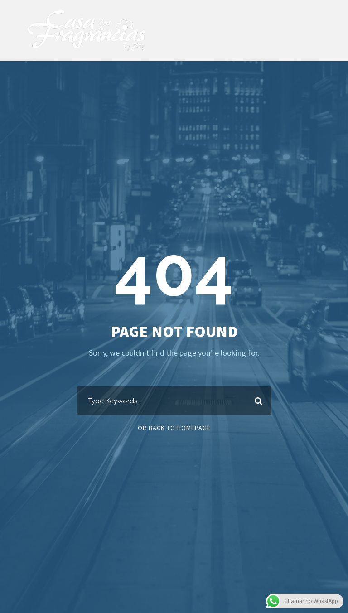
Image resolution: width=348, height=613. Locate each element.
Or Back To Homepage (174, 428)
